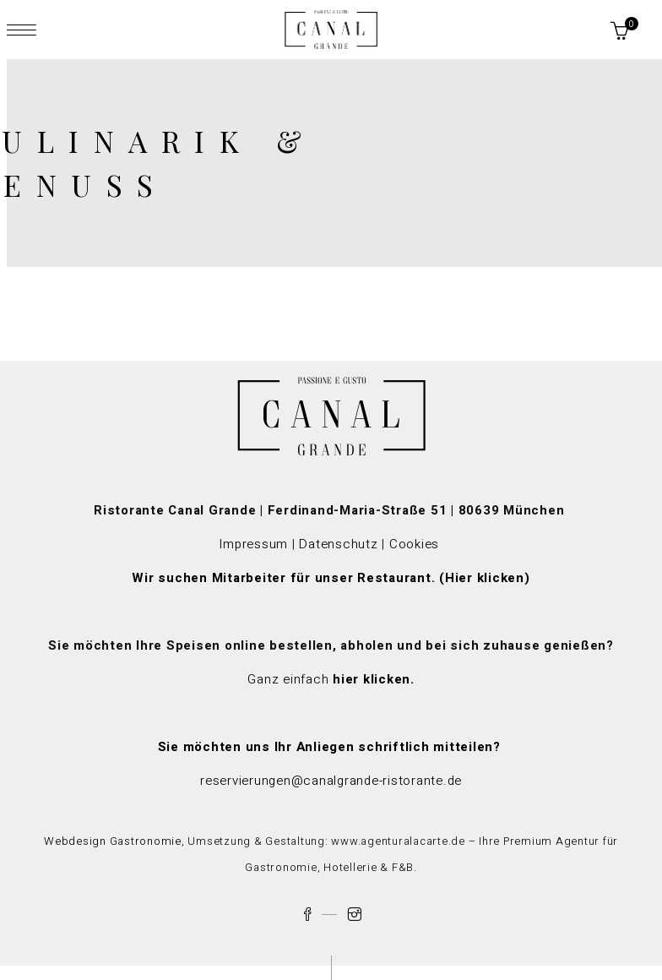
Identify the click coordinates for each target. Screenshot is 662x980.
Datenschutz (338, 544)
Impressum (253, 544)
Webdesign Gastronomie (113, 841)
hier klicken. (374, 679)
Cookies (416, 544)
